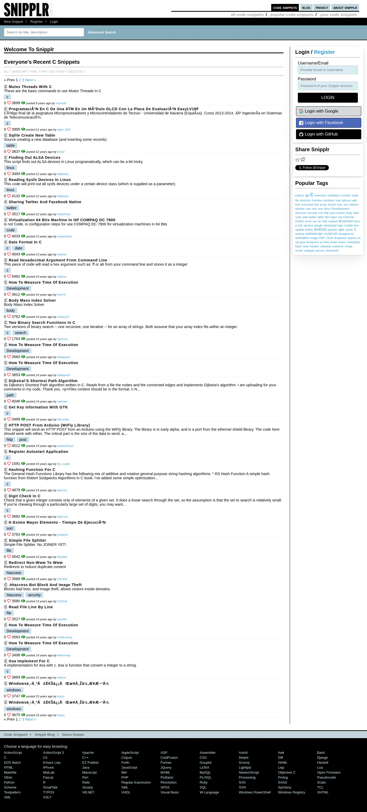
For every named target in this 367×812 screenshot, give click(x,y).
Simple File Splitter (27, 540)
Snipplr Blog (45, 735)
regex (333, 217)
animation (302, 238)
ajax (341, 229)
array (323, 204)
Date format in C (25, 242)
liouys (60, 696)
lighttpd (245, 767)
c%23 (329, 237)
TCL (320, 787)
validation (334, 195)
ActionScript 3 (53, 753)
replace (353, 204)
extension (321, 195)
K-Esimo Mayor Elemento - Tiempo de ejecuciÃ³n (57, 522)
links (326, 242)
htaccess (300, 212)
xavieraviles (64, 236)
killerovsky (63, 655)
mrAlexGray (64, 637)
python (299, 195)
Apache (88, 753)
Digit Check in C (24, 496)
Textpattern (12, 792)
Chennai (348, 217)
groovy (320, 250)
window (300, 208)
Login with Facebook (321, 122)
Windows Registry (291, 792)
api (307, 195)
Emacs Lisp (52, 762)
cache (349, 229)
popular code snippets (291, 14)
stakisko (62, 401)
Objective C (77, 71)
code (298, 217)
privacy (322, 7)
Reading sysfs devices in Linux (40, 180)
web (305, 217)
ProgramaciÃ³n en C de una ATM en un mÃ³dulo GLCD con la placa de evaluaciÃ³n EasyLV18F (104, 109)
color (306, 246)
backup (300, 233)
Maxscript (89, 772)
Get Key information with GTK (38, 407)
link (300, 225)
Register (36, 22)
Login (54, 22)
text (314, 208)
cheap (348, 246)
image (314, 237)
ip (321, 242)
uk (319, 221)
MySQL (205, 772)
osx (346, 204)
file (297, 200)
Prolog (283, 777)
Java (85, 767)
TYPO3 (48, 792)
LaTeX (204, 767)
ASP (322, 237)
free (356, 225)
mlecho (62, 254)
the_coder (63, 463)
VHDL (126, 792)
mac (339, 204)
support (333, 221)
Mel (124, 772)
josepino (62, 534)
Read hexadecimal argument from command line (58, 260)
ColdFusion (169, 758)
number (346, 195)
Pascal (48, 777)
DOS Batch (12, 762)
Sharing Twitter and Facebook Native (45, 202)
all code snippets (247, 14)
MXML (165, 772)
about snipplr (345, 7)
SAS (242, 782)
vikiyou (61, 677)
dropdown (340, 237)
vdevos (61, 276)
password (307, 79)
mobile (348, 225)
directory (305, 200)
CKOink (62, 579)
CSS (52, 71)
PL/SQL (205, 777)
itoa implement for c (29, 661)
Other (8, 777)
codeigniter (353, 242)
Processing (247, 777)
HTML (34, 71)
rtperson (62, 339)
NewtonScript (249, 772)
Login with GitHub (318, 134)
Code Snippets (16, 735)
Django (322, 758)
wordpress (312, 242)
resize (342, 242)
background (345, 233)
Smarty (87, 787)
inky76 (61, 294)
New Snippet (13, 22)
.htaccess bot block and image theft (45, 585)
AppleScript (130, 753)
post (332, 212)
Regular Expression (136, 782)
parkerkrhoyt (65, 445)
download (330, 225)
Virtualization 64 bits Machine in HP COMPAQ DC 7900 (62, 220)
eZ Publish (90, 762)
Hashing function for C (32, 470)
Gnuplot (205, 762)
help (324, 221)
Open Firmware (328, 772)
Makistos (63, 174)
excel (308, 221)
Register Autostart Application (38, 451)
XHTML (323, 792)
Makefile (10, 772)
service (308, 225)
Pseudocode (326, 777)
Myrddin (62, 556)
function (317, 200)
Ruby (61, 71)
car (315, 221)
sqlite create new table (32, 135)
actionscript (314, 234)
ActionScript (13, 753)
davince (62, 490)
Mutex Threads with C (30, 87)
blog (306, 7)
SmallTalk (50, 787)
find (297, 204)
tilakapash (63, 357)
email (333, 242)
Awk (281, 753)
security (312, 212)
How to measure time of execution (43, 282)
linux (327, 208)
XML (7, 797)
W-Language (209, 792)
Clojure (126, 758)
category (309, 250)
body (349, 212)
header (314, 246)
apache (332, 229)
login (340, 225)
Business (346, 221)
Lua (320, 767)
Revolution (168, 782)
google (318, 225)
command (307, 204)
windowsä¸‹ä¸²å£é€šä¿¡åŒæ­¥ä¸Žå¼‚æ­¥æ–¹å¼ (60, 683)
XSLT (47, 797)
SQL (203, 787)
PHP (43, 71)
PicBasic (167, 777)
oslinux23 (63, 316)
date (356, 212)
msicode (61, 103)
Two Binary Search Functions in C (42, 322)
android (320, 229)
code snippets (285, 7)
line (317, 204)
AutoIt (243, 753)
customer (338, 246)
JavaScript (19, 71)
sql (297, 242)
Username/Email (313, 63)
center (299, 250)
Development (340, 208)
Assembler (208, 753)
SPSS (165, 787)
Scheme (10, 787)
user (308, 208)
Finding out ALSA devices (35, 157)
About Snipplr (73, 735)
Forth (125, 762)
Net (327, 217)
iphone (346, 200)
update (299, 229)
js (296, 225)
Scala (321, 782)
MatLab (48, 772)
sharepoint (332, 250)
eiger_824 (63, 129)
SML (124, 787)
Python (9, 782)
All (6, 71)
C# (45, 758)
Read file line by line (31, 607)
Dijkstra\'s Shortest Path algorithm (43, 381)
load (338, 200)
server (332, 204)
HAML (282, 762)
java (302, 242)
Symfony (284, 787)
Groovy (244, 762)
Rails (86, 782)
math (355, 195)
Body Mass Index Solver (32, 300)
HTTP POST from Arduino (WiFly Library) (49, 425)
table (320, 217)
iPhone (48, 767)
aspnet (352, 237)
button (309, 229)
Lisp (281, 767)
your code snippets (338, 14)
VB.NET (88, 792)
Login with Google (318, 111)
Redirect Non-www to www (36, 562)
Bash (298, 246)
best (357, 221)
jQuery (166, 767)
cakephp (325, 246)
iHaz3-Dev (64, 214)
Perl (85, 777)
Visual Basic (170, 792)
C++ (85, 758)
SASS (282, 782)
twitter (312, 217)
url (358, 237)
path (354, 200)
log (340, 217)
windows (328, 200)
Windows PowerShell (255, 792)
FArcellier (63, 419)
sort (320, 212)
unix (320, 208)
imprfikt (62, 619)
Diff (280, 758)
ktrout (60, 151)
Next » (30, 80)
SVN (242, 787)
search (340, 212)
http (326, 212)
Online (299, 221)
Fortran (166, 762)
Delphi (243, 758)
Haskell (322, 762)
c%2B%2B (330, 233)
